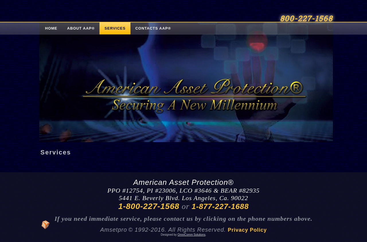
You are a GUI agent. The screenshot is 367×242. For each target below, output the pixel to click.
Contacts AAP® (153, 28)
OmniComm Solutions (191, 234)
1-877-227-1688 (220, 206)
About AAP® (81, 28)
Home (51, 28)
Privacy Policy (247, 230)
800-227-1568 (306, 19)
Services (115, 28)
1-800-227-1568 (148, 206)
